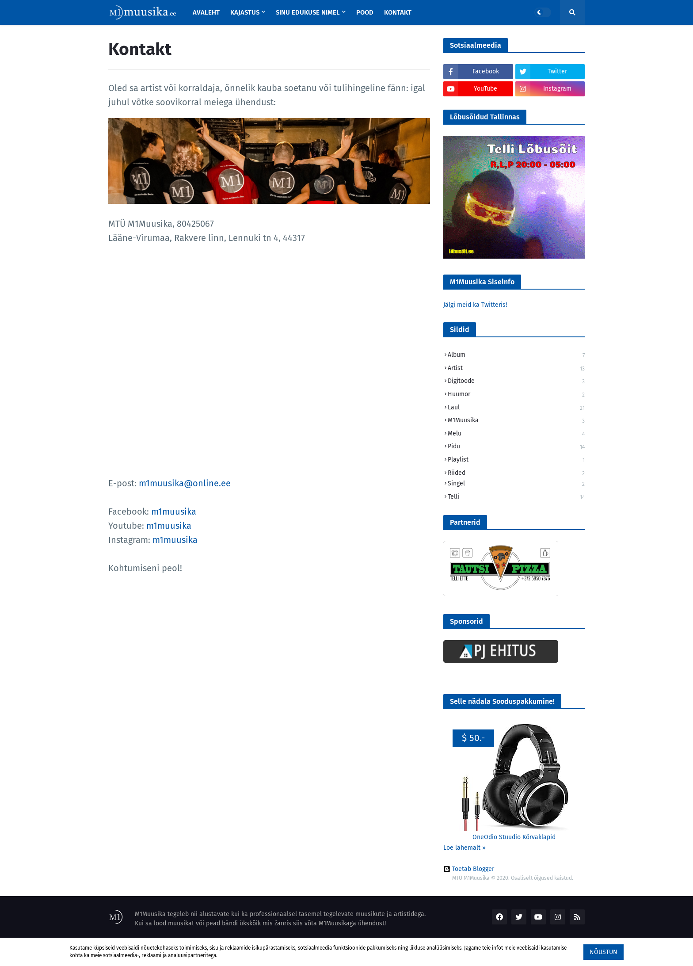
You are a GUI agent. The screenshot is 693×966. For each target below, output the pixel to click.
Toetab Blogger (468, 869)
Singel (516, 484)
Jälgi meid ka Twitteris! (475, 305)
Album (516, 355)
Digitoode (516, 381)
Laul (516, 408)
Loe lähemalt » (464, 847)
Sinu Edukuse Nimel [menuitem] (308, 12)
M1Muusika (516, 421)
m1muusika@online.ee (185, 483)
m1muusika (173, 511)
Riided (516, 473)
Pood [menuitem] (364, 12)
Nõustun (603, 952)
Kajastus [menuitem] (244, 12)
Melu (516, 434)
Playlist (516, 460)
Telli (516, 497)
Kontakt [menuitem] (397, 12)
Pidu (516, 447)
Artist (516, 369)
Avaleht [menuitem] (206, 12)
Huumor (516, 395)
